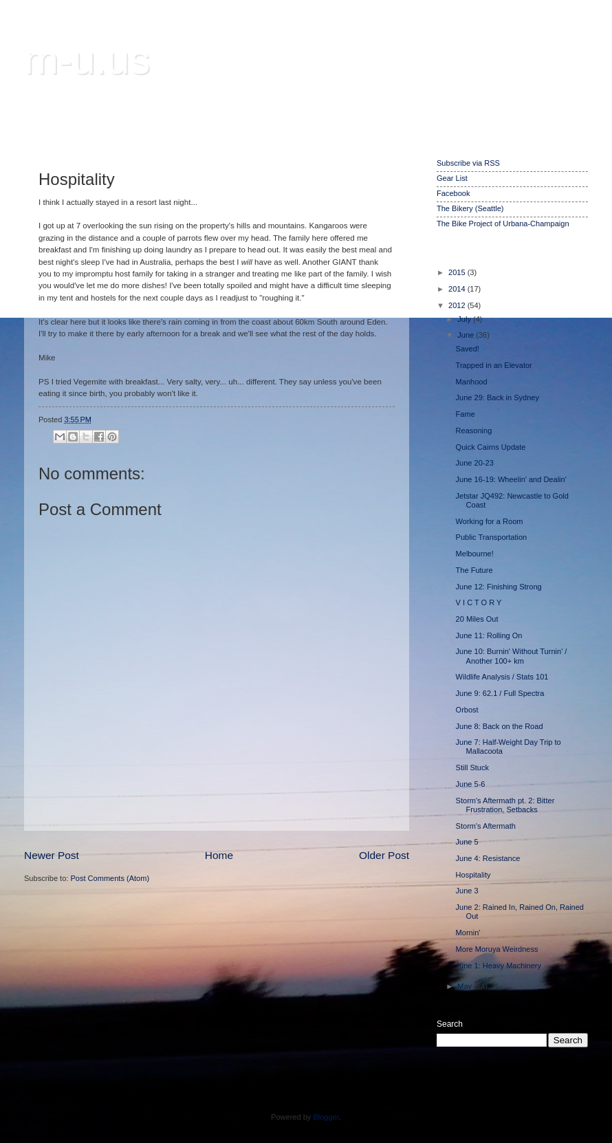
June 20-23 (475, 463)
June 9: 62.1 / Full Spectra (500, 693)
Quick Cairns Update (491, 447)
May (465, 986)
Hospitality (473, 875)
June (466, 335)
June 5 (467, 842)
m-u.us (87, 59)
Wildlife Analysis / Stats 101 (502, 677)
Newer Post (51, 855)
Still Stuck (472, 767)
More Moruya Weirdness (497, 949)
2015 (458, 272)
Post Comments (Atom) (109, 878)
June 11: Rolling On (489, 635)
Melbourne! (475, 553)
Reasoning (474, 430)
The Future (474, 570)
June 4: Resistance (488, 858)
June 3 (467, 890)
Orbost (467, 710)
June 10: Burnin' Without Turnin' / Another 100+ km (511, 655)
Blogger (325, 1117)
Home (219, 855)
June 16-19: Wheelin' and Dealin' (511, 479)
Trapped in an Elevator (494, 365)
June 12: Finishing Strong (499, 587)
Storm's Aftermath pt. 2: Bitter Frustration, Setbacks (505, 805)
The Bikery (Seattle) (470, 208)
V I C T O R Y (479, 602)
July (465, 319)
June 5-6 (470, 784)
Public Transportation (491, 537)
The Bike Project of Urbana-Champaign (503, 223)
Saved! (467, 349)
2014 (458, 289)
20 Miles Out (477, 619)
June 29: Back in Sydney (497, 397)
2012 (458, 305)
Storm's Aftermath (486, 826)
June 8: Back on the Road (499, 726)
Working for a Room (489, 521)
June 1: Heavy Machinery (498, 965)
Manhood (472, 382)
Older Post (384, 855)
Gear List (452, 178)
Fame (465, 414)
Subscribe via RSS (468, 163)
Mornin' (468, 932)
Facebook (453, 193)
